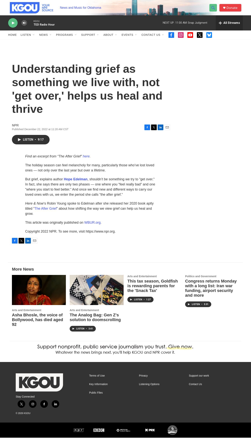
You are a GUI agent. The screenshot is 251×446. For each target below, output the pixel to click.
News (43, 39)
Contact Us (150, 39)
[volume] (24, 27)
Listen (26, 39)
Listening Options (149, 392)
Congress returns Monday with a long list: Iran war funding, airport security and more (211, 296)
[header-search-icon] (214, 10)
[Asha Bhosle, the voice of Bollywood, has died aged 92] (39, 298)
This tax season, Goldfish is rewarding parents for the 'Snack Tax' (152, 294)
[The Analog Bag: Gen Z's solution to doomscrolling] (97, 298)
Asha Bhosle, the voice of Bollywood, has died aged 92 (37, 328)
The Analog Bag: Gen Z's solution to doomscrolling (95, 325)
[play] (13, 27)
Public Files (96, 401)
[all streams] (229, 27)
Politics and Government (200, 284)
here (86, 165)
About (108, 39)
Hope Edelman (75, 187)
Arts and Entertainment (26, 318)
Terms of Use (97, 384)
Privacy (143, 384)
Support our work (199, 384)
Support (88, 39)
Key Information (98, 392)
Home (12, 39)
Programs (64, 39)
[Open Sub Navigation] (33, 39)
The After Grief (45, 217)
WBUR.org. (92, 231)
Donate (233, 10)
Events (127, 39)
